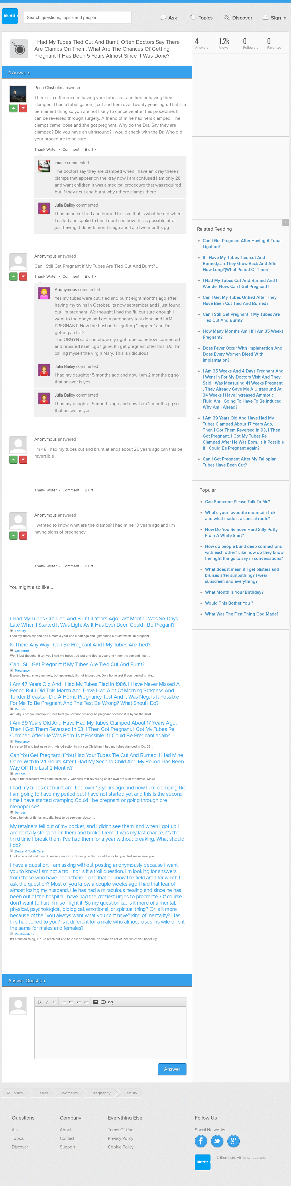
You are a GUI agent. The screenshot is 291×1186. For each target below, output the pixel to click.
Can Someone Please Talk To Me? (237, 502)
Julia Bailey (65, 205)
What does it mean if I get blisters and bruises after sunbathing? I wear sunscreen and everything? (242, 575)
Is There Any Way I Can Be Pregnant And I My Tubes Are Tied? (80, 645)
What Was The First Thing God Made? (241, 614)
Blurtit (10, 17)
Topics (201, 17)
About (65, 1129)
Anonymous (45, 256)
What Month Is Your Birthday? (234, 592)
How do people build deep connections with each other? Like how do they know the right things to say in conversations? (244, 552)
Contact (67, 1138)
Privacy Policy (120, 1138)
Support (67, 1147)
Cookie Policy (120, 1147)
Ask (168, 17)
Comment (70, 149)
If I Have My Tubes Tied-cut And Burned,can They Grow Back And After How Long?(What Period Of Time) (240, 264)
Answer (172, 1069)
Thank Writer (45, 149)
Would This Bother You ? (229, 603)
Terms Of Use (120, 1129)
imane (61, 162)
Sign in (273, 17)
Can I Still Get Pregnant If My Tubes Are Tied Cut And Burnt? (77, 664)
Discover (237, 17)
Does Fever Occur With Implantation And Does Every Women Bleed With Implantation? (242, 354)
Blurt (89, 149)
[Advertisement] (101, 470)
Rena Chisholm (48, 87)
